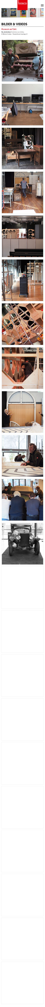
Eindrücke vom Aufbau (17, 32)
